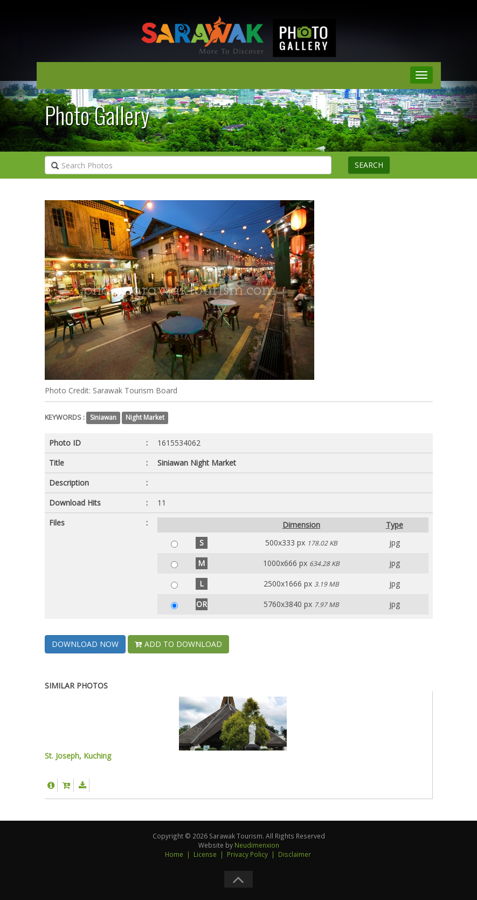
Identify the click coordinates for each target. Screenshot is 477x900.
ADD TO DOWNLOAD (178, 644)
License (205, 854)
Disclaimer (294, 854)
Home (174, 854)
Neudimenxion (256, 845)
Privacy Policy (247, 854)
